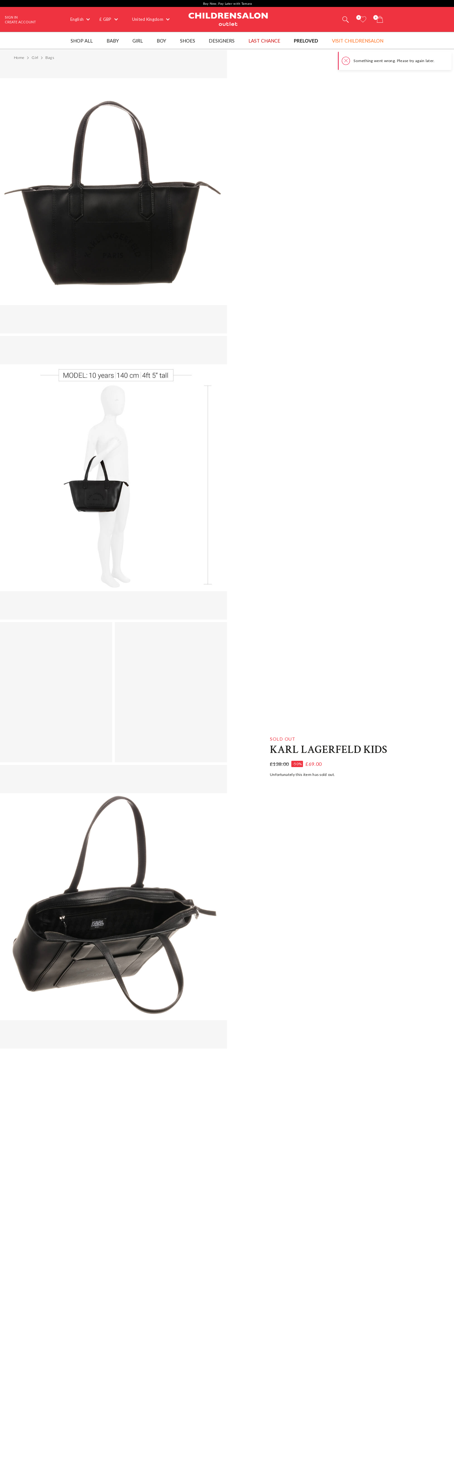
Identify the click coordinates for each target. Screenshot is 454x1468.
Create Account (20, 22)
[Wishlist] (362, 19)
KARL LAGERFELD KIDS (328, 750)
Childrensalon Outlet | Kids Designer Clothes (228, 18)
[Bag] (379, 19)
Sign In (11, 17)
